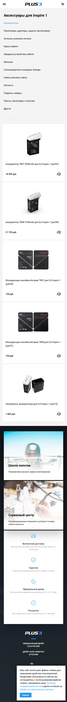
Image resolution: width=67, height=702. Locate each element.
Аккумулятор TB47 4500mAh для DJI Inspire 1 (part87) (32, 164)
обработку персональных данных (36, 689)
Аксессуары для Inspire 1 (25, 15)
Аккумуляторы (11, 23)
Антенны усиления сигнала (17, 38)
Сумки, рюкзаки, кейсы (15, 77)
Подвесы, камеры (13, 93)
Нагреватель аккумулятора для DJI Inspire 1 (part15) (32, 404)
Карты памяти (11, 46)
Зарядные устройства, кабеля (19, 54)
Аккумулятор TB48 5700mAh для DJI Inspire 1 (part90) (32, 222)
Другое (7, 108)
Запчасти (8, 85)
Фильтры (8, 62)
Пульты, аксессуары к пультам (19, 101)
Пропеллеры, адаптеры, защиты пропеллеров (27, 31)
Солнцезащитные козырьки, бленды (22, 70)
